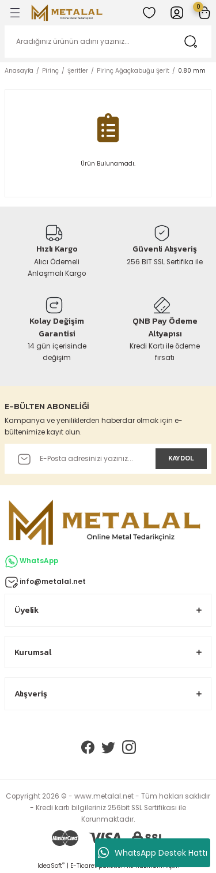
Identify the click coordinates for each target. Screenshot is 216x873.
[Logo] (67, 12)
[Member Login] (177, 13)
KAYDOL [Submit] (181, 458)
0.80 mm (192, 70)
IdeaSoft (51, 865)
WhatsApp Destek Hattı (152, 852)
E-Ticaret (83, 865)
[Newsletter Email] (108, 459)
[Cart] (204, 13)
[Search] (108, 41)
